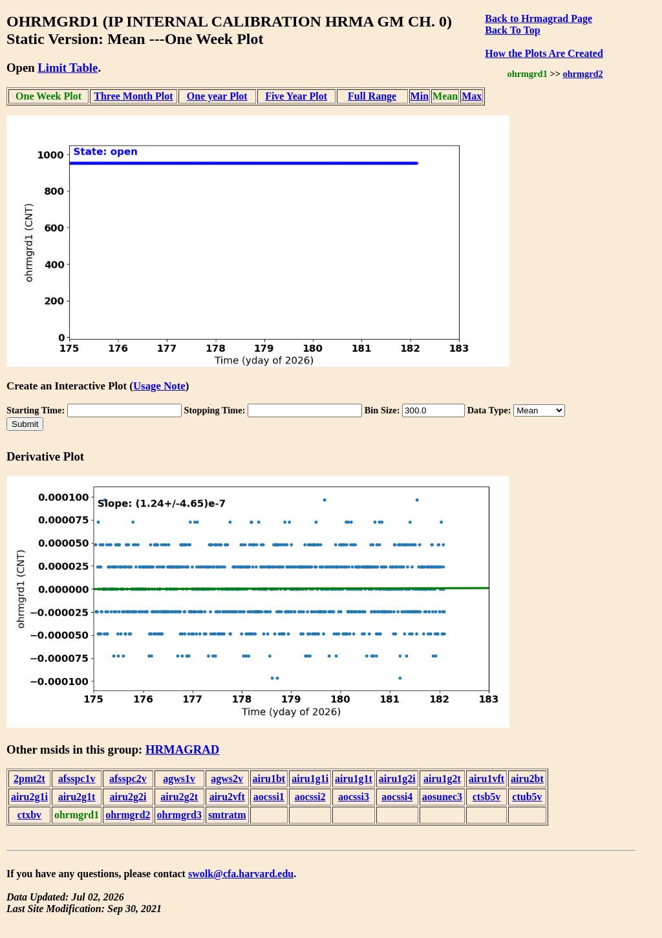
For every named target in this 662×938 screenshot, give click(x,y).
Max (472, 96)
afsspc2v (128, 778)
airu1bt (269, 778)
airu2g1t (77, 796)
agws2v (227, 778)
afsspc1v (77, 778)
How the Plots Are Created (544, 53)
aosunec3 (442, 796)
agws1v (179, 778)
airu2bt (527, 778)
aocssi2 (310, 796)
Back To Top (512, 30)
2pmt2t (29, 778)
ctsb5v (487, 796)
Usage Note (159, 386)
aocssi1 (268, 796)
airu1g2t (442, 778)
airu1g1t (353, 778)
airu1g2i (397, 778)
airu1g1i (310, 778)
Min (420, 96)
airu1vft (486, 778)
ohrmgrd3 (179, 814)
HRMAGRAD (182, 749)
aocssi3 (353, 796)
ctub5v (527, 796)
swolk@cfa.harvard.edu (241, 873)
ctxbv (29, 814)
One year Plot (217, 96)
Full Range (372, 96)
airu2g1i (29, 796)
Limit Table (67, 67)
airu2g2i (127, 796)
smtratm (227, 814)
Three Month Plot (133, 96)
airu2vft (227, 796)
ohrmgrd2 (582, 74)
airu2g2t (179, 796)
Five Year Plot (296, 96)
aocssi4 (396, 796)
